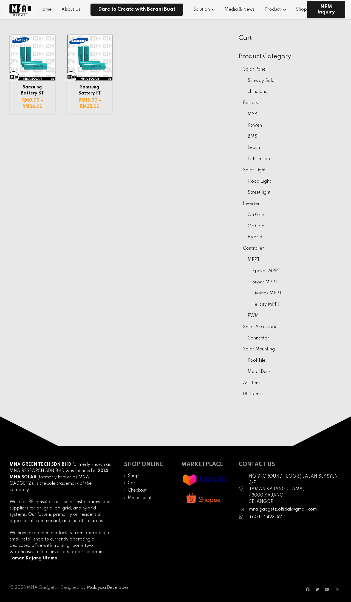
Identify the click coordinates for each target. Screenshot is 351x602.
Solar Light (254, 170)
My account (140, 498)
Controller (253, 248)
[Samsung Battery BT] (32, 57)
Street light (259, 192)
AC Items (252, 383)
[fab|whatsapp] (244, 517)
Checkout (137, 490)
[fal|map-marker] (244, 489)
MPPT (254, 260)
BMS (252, 136)
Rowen (255, 125)
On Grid (256, 215)
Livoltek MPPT (267, 293)
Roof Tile (256, 360)
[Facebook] (308, 589)
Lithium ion (259, 159)
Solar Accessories (261, 327)
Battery (251, 103)
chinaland (258, 92)
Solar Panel (255, 69)
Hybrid (255, 237)
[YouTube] (327, 589)
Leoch (254, 148)
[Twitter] (317, 589)
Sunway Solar (262, 81)
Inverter (251, 204)
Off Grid (256, 226)
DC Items (252, 394)
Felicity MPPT (266, 304)
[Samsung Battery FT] (90, 57)
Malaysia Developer (108, 588)
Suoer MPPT (265, 282)
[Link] (20, 9)
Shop (133, 476)
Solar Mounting (259, 349)
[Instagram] (336, 589)
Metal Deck (259, 372)
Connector (258, 338)
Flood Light (259, 181)
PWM (253, 316)
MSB (252, 114)
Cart (132, 483)
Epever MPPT (266, 271)
